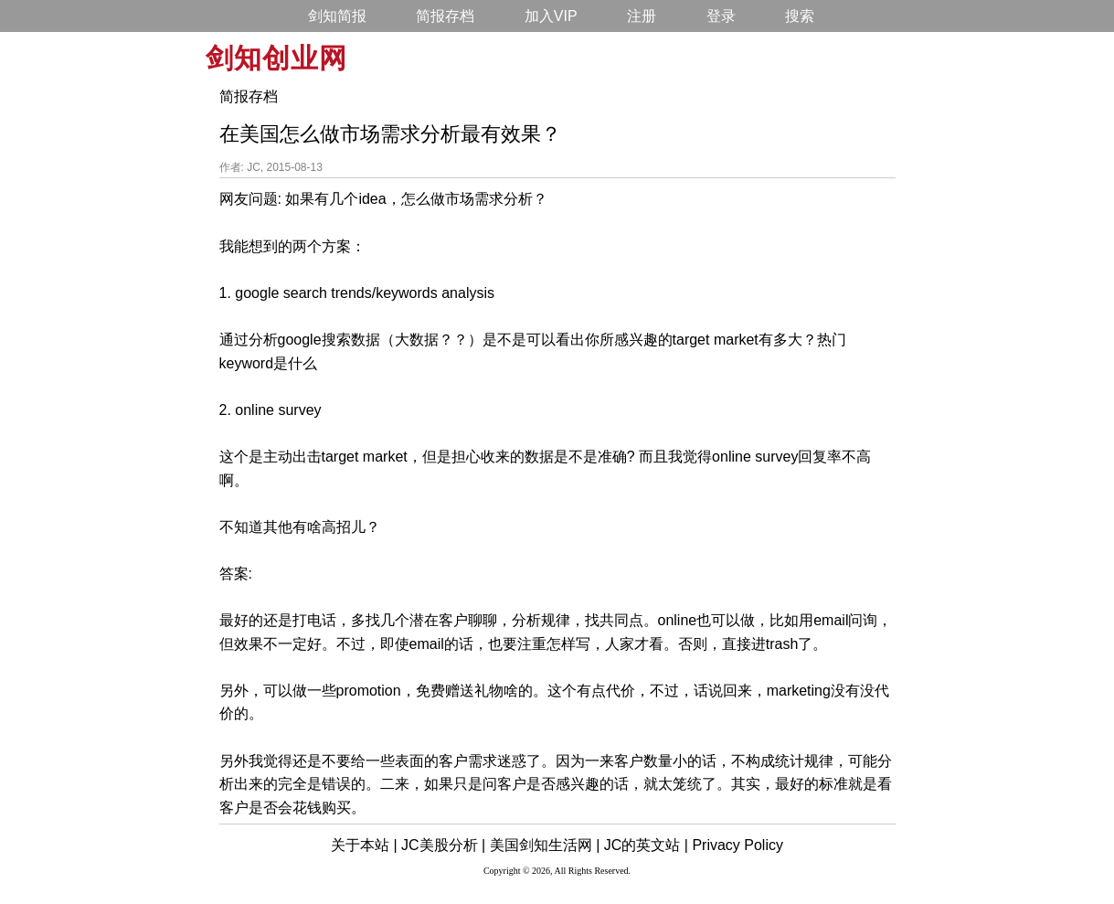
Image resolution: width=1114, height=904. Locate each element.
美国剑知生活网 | (545, 845)
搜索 (799, 16)
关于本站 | (364, 845)
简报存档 (445, 16)
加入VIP (551, 16)
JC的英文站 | (646, 845)
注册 (641, 16)
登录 (721, 16)
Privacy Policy (737, 845)
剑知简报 (337, 16)
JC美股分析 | (443, 845)
